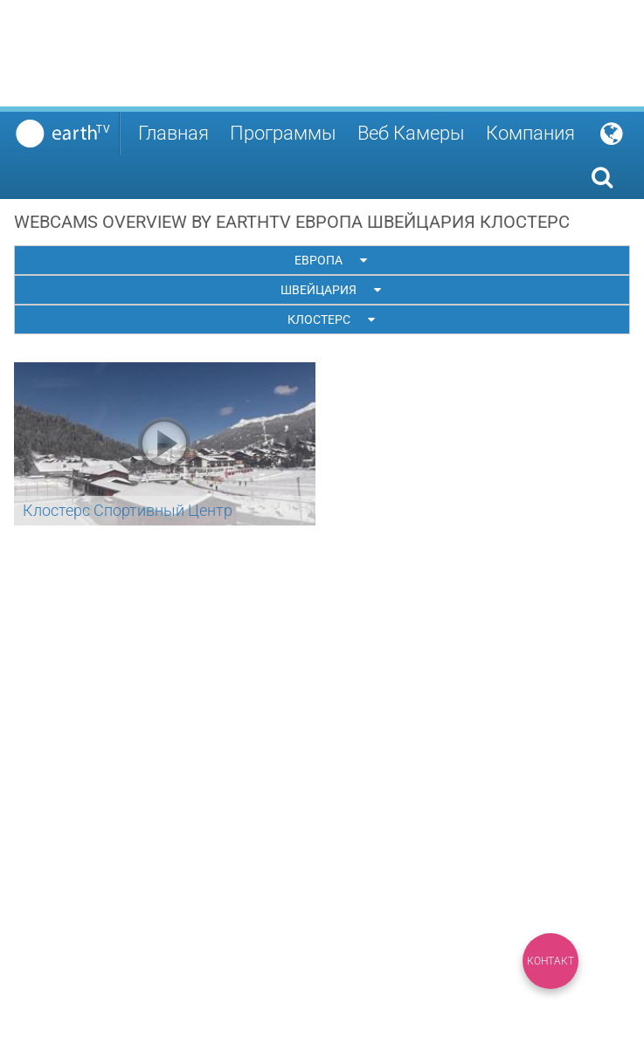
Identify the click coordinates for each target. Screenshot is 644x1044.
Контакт (550, 961)
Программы (283, 133)
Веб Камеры (411, 133)
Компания (530, 133)
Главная (173, 133)
